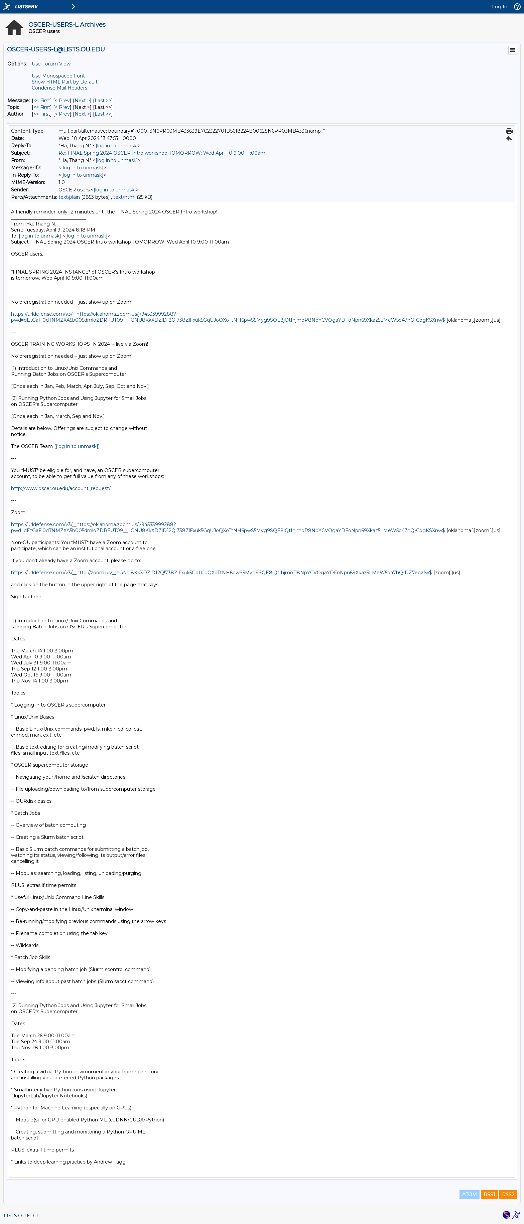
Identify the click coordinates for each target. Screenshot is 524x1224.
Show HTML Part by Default (65, 82)
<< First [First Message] (41, 101)
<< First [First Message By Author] (41, 114)
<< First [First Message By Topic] (41, 107)
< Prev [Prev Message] (62, 101)
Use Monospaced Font (58, 76)
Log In (499, 7)
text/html (124, 197)
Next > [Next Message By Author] (82, 114)
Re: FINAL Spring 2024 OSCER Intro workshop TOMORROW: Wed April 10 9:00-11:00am (161, 153)
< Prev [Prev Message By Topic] (62, 107)
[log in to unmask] (117, 146)
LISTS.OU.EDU (21, 1216)
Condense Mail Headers (59, 88)
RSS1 (489, 1195)
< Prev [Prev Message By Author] (62, 114)
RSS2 (508, 1195)
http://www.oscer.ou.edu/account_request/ (61, 488)
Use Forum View (51, 64)
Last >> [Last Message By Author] (103, 114)
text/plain (69, 197)
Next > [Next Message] (82, 101)
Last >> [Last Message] (103, 101)
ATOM (469, 1195)
